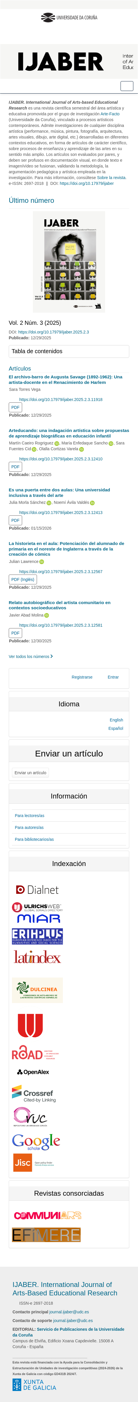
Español (115, 728)
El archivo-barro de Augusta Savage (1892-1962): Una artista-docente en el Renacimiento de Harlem (65, 379)
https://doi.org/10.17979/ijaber (87, 183)
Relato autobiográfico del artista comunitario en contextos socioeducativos (60, 605)
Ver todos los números (31, 656)
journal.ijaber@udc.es (69, 1312)
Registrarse (82, 677)
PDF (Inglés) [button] (22, 579)
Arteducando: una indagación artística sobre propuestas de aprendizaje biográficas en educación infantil (69, 433)
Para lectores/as (29, 815)
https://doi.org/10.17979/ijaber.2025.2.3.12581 (60, 625)
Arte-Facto (109, 114)
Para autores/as (29, 827)
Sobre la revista (111, 177)
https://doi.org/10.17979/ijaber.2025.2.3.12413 (60, 512)
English (116, 720)
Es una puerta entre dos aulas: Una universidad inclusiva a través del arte (59, 492)
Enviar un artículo (30, 772)
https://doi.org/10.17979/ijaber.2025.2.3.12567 (60, 571)
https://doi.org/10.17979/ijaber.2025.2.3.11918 (60, 399)
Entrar (113, 677)
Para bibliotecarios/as (34, 839)
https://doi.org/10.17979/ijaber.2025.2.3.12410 (60, 459)
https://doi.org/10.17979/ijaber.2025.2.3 (53, 332)
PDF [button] (15, 407)
